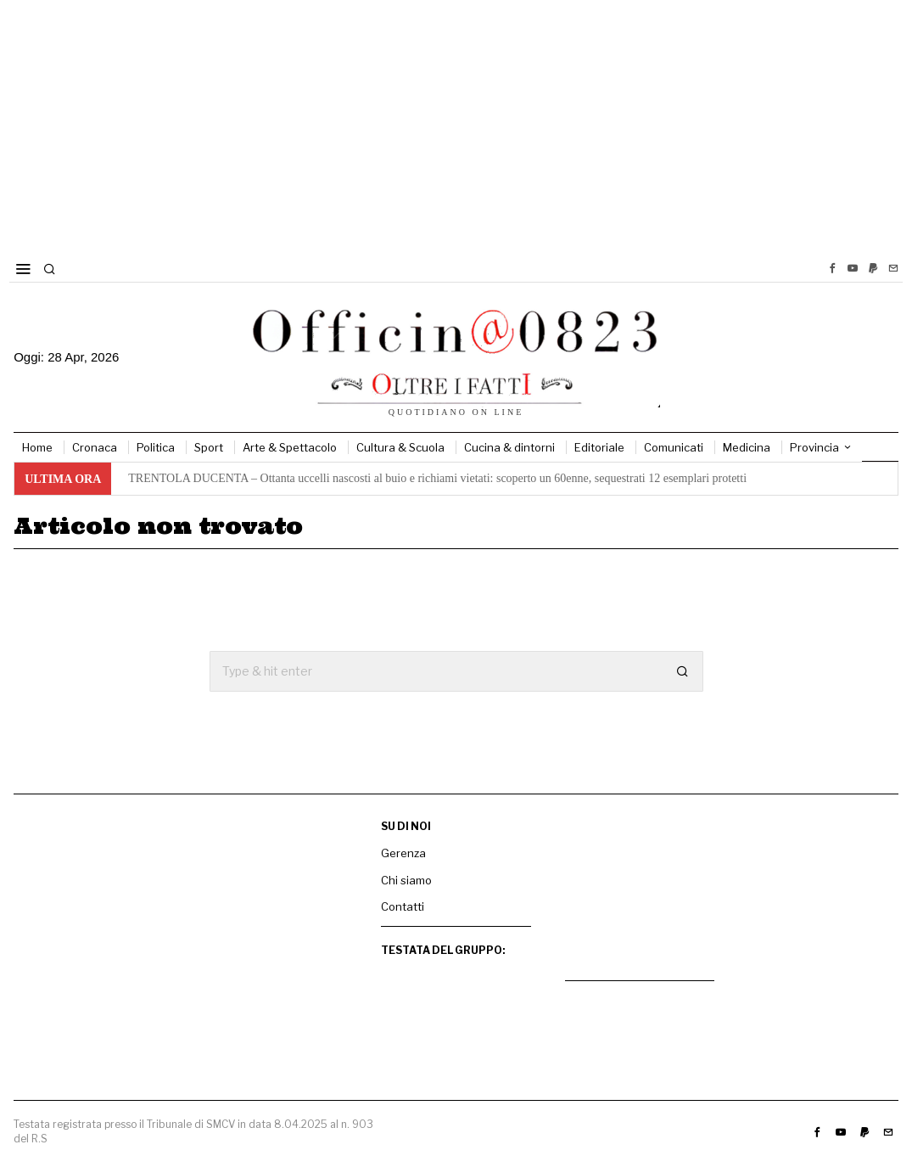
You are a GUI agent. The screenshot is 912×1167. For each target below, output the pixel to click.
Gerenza (403, 853)
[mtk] (640, 893)
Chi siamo (406, 880)
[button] (683, 671)
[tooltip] (832, 268)
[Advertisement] (456, 127)
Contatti (402, 906)
